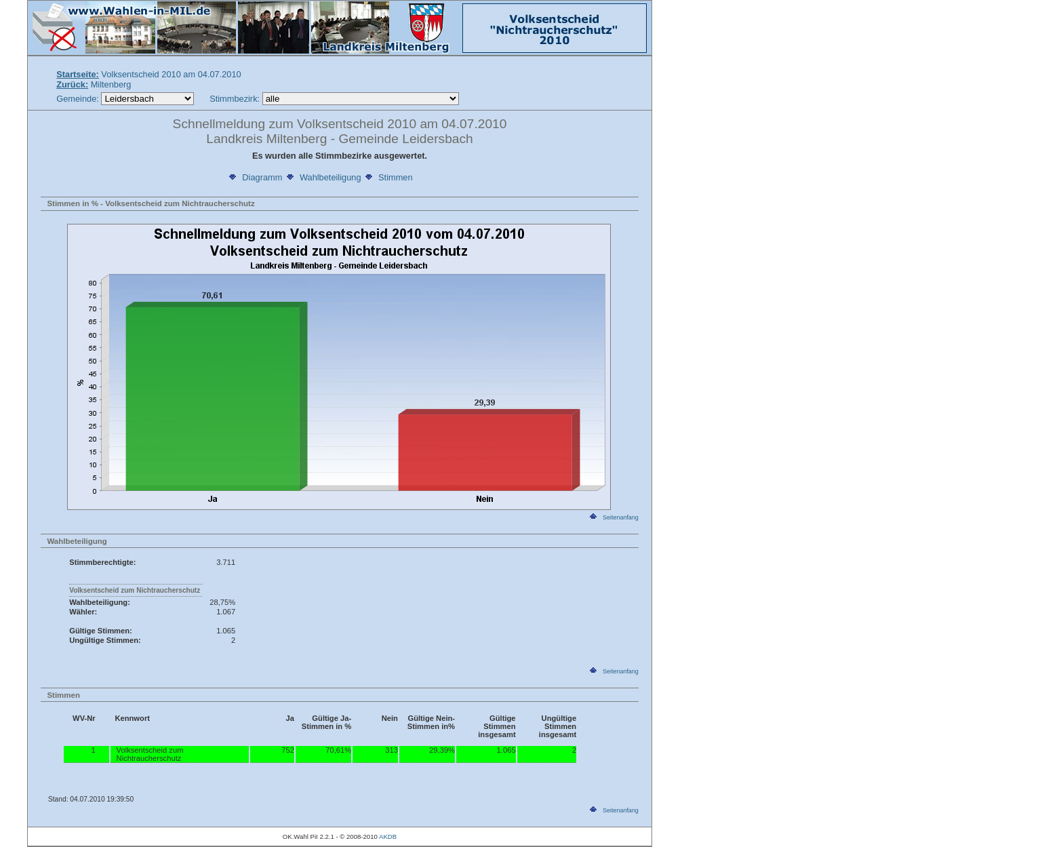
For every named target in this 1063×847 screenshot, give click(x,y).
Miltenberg (93, 84)
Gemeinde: (78, 99)
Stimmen (388, 177)
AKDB (388, 836)
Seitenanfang (613, 517)
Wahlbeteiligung (323, 177)
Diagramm (254, 177)
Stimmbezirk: (234, 99)
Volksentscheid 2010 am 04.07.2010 (148, 74)
